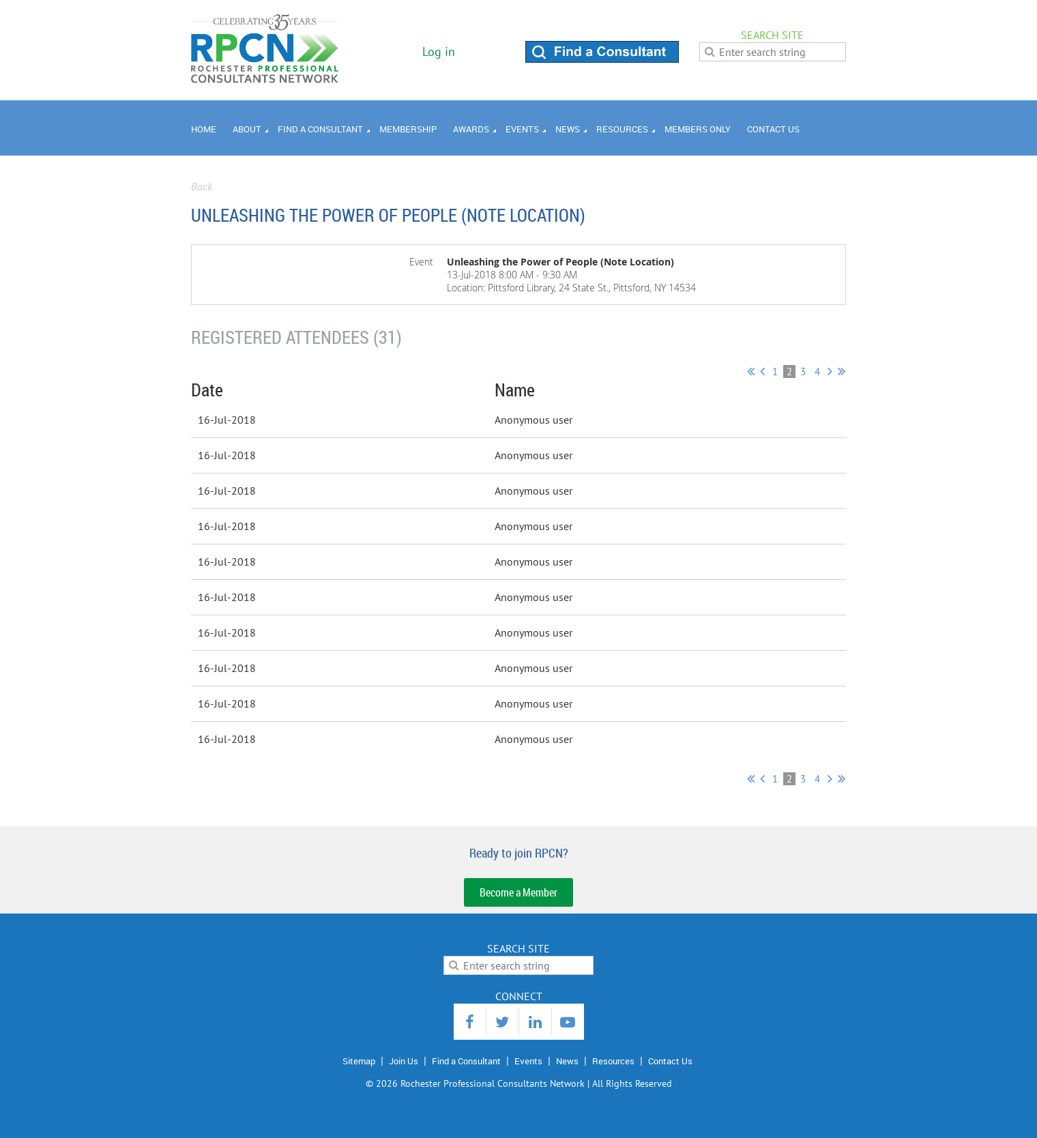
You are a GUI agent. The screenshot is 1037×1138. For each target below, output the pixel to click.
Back (201, 186)
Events (528, 1061)
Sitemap (358, 1061)
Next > (830, 371)
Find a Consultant (466, 1061)
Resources (613, 1061)
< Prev (762, 371)
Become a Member (518, 892)
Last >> (841, 371)
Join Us (403, 1061)
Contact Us (670, 1061)
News (567, 1061)
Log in (438, 51)
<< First (751, 371)
